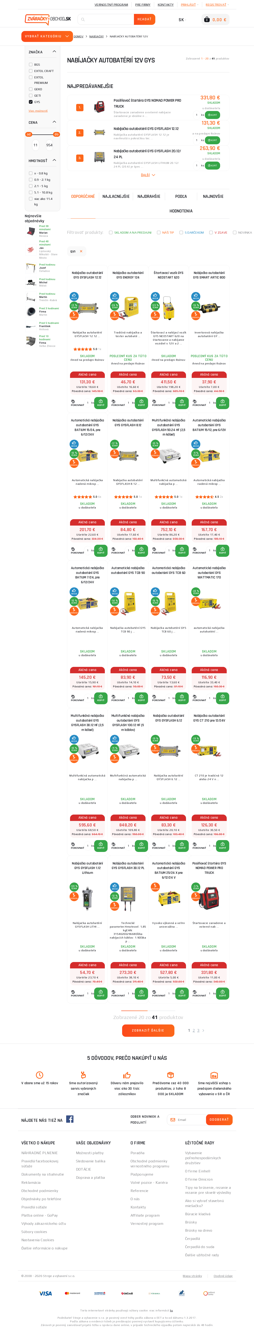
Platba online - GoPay (39, 1229)
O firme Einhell (197, 1184)
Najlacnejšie (116, 196)
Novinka (245, 232)
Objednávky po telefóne (41, 1212)
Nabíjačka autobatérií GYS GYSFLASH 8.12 (128, 426)
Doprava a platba (90, 1191)
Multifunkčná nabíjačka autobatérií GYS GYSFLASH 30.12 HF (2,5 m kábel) (87, 730)
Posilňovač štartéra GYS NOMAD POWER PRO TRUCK (209, 880)
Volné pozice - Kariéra (149, 1196)
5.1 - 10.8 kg (43, 192)
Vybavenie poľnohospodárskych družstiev (203, 1171)
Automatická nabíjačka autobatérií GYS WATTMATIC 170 (209, 579)
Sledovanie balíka (90, 1174)
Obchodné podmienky (39, 1204)
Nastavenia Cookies (37, 1253)
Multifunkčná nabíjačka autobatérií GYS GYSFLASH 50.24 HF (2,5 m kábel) (168, 430)
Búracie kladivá (198, 1227)
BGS (37, 64)
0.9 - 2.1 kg (42, 179)
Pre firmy (142, 4)
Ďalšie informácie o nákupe (44, 1261)
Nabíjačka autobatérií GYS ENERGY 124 (128, 276)
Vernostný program (111, 4)
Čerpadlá (192, 1252)
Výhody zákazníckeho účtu (43, 1237)
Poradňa (138, 1166)
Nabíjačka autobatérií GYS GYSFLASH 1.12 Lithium (87, 880)
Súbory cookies (34, 1245)
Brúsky (191, 1235)
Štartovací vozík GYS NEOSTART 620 (168, 276)
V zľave (221, 232)
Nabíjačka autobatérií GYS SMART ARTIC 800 (209, 276)
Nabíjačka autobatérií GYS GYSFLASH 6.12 (168, 727)
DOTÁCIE (83, 1183)
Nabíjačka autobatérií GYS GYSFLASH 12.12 (87, 276)
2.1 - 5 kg (41, 186)
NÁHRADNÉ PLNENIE (39, 1166)
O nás (135, 1212)
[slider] (27, 134)
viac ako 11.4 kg (43, 201)
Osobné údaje (223, 1289)
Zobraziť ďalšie (148, 1044)
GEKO (38, 89)
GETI (37, 95)
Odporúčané (83, 196)
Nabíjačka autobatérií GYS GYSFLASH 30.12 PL (128, 877)
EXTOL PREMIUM (41, 80)
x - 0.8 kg (41, 173)
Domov (78, 36)
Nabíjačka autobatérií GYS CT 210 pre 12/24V (209, 727)
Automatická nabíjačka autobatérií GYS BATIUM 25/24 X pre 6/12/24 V (168, 881)
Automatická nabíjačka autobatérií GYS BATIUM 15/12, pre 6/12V (209, 429)
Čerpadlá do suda (199, 1260)
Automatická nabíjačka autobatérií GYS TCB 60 (168, 579)
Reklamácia (31, 1196)
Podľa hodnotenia (181, 203)
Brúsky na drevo (198, 1244)
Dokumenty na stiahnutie (42, 1188)
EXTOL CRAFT (44, 71)
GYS (37, 102)
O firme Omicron (199, 1193)
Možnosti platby (90, 1166)
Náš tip (168, 232)
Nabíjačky (96, 36)
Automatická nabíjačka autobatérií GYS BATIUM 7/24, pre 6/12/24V (87, 580)
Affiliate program (145, 1229)
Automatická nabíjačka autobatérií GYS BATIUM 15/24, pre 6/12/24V (87, 430)
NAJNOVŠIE (213, 196)
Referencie (139, 1204)
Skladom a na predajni (132, 232)
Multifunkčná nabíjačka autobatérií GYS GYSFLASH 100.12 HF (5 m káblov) (128, 730)
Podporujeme (142, 1188)
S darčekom (194, 232)
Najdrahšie (149, 196)
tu (171, 1324)
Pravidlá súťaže (34, 1220)
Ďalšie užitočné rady (202, 1268)
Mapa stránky (191, 1289)
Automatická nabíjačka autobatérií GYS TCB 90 (128, 579)
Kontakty (166, 4)
